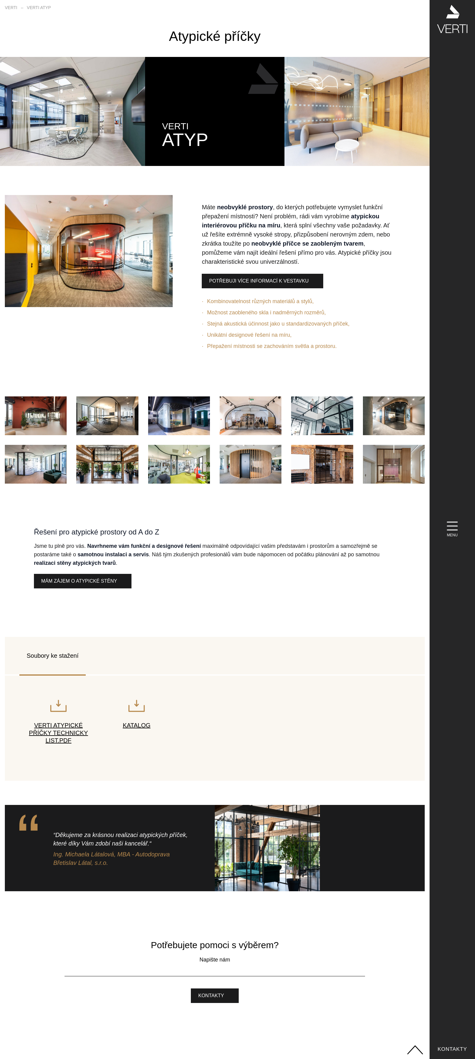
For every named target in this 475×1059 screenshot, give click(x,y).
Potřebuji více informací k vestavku (258, 280)
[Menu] (452, 529)
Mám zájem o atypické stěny (79, 581)
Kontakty (452, 1049)
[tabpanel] (215, 728)
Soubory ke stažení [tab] (52, 655)
